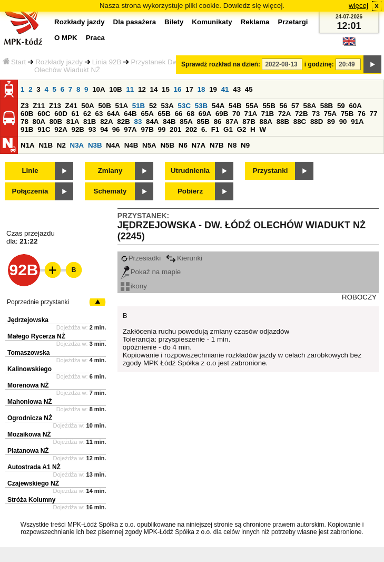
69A (205, 114)
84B (169, 121)
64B (130, 114)
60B (27, 114)
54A (218, 106)
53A (167, 106)
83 (138, 121)
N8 (232, 145)
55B (268, 106)
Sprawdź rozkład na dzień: (220, 64)
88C (299, 121)
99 (162, 129)
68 (190, 114)
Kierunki (184, 258)
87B (248, 121)
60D (60, 114)
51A (121, 106)
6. (204, 129)
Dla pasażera (134, 22)
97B (147, 129)
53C (184, 106)
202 (191, 129)
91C (43, 129)
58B (326, 106)
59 (341, 106)
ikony (134, 286)
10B (115, 89)
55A (251, 106)
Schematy (110, 191)
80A (39, 121)
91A (357, 121)
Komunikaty (212, 22)
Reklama (255, 22)
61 (75, 114)
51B (138, 106)
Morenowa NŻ (28, 385)
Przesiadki (141, 258)
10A (98, 89)
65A (147, 114)
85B (202, 121)
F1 (215, 129)
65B (164, 114)
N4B (131, 145)
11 (130, 89)
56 (284, 106)
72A (284, 114)
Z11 (39, 106)
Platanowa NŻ (28, 450)
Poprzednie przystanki (38, 302)
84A (152, 121)
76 (362, 114)
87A (231, 121)
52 (153, 106)
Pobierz (190, 191)
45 (249, 89)
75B (347, 114)
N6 (183, 145)
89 (331, 121)
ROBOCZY (359, 297)
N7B (217, 145)
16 (178, 89)
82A (106, 121)
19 (213, 89)
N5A (149, 145)
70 (236, 114)
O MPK (65, 38)
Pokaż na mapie (151, 272)
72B (301, 114)
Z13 (55, 106)
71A (250, 114)
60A (355, 106)
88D (316, 121)
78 (24, 121)
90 (343, 121)
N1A (28, 145)
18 (201, 89)
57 (295, 106)
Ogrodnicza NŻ (29, 418)
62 (87, 114)
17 (189, 89)
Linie (30, 171)
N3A (77, 145)
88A (265, 121)
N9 (245, 145)
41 (225, 89)
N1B (45, 145)
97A (130, 129)
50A (87, 106)
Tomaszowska (28, 352)
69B (221, 114)
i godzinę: (319, 64)
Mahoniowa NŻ (29, 401)
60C (43, 114)
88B (283, 121)
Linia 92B (107, 62)
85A (186, 121)
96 (116, 129)
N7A (199, 145)
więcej (358, 5)
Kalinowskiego (29, 369)
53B (201, 106)
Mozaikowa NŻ (29, 434)
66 (179, 114)
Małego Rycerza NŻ (36, 336)
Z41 (71, 106)
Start (14, 62)
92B (77, 129)
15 (166, 89)
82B (123, 121)
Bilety (173, 22)
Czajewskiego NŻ (33, 483)
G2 (242, 129)
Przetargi (293, 22)
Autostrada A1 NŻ (34, 467)
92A (60, 129)
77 (374, 114)
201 (175, 129)
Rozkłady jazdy (59, 62)
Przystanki (270, 171)
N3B (95, 145)
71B (267, 114)
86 (218, 121)
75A (330, 114)
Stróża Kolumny (31, 499)
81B (89, 121)
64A (113, 114)
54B (235, 106)
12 (142, 89)
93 (92, 129)
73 (316, 114)
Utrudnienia (190, 171)
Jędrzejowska (27, 320)
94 (104, 129)
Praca (95, 38)
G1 (228, 129)
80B (56, 121)
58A (309, 106)
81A (72, 121)
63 (99, 114)
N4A (113, 145)
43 (237, 89)
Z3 (25, 106)
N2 (61, 145)
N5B (167, 145)
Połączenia (30, 191)
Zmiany (110, 171)
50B (104, 106)
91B (27, 129)
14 (154, 89)
